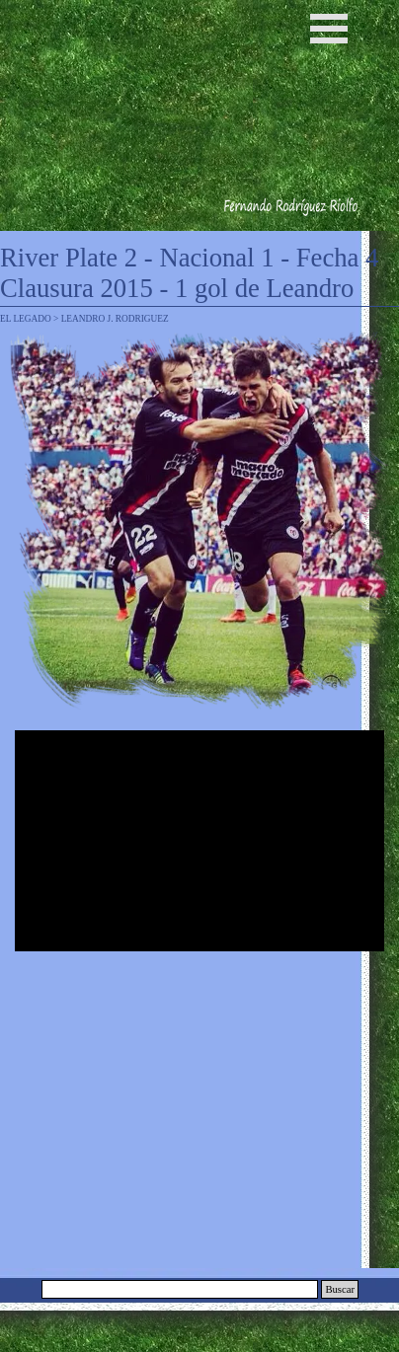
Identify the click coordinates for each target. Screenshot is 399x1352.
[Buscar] (179, 1289)
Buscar (340, 1289)
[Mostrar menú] (329, 28)
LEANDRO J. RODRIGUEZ (115, 319)
